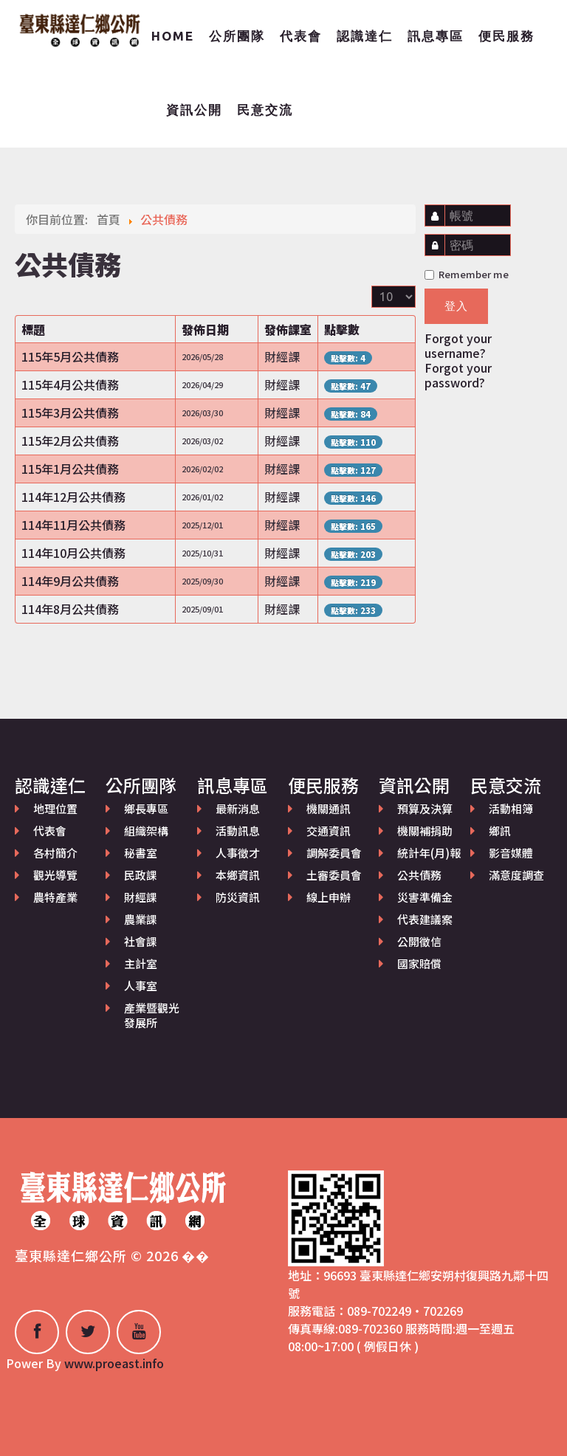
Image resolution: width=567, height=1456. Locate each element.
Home (172, 36)
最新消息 (238, 808)
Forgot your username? (458, 345)
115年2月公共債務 (70, 440)
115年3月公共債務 (70, 412)
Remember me (467, 274)
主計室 (140, 963)
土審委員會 (334, 875)
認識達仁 (365, 36)
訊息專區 (436, 36)
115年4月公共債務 (70, 384)
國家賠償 (419, 963)
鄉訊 (500, 830)
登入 (456, 306)
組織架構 (146, 830)
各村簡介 (55, 852)
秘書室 (140, 852)
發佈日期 (205, 329)
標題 (33, 329)
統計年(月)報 (429, 852)
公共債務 (419, 875)
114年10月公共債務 (73, 553)
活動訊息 (238, 830)
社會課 (140, 941)
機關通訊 (328, 808)
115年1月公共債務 (70, 468)
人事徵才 (238, 852)
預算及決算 (425, 808)
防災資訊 (238, 897)
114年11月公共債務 (73, 525)
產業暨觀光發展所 (151, 1015)
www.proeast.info (114, 1363)
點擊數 (342, 329)
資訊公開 (194, 110)
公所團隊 (237, 36)
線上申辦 (328, 897)
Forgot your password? (458, 375)
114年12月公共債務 (73, 497)
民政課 (140, 875)
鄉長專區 (146, 808)
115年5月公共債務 (70, 356)
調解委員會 (334, 852)
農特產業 (55, 897)
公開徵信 (419, 941)
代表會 (301, 36)
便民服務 (506, 36)
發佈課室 (288, 329)
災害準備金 (425, 897)
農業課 (140, 919)
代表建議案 (425, 919)
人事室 (140, 985)
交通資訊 (328, 830)
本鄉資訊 (238, 875)
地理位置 (55, 808)
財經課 (140, 897)
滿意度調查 (516, 875)
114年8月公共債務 (70, 609)
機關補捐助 (425, 830)
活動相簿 (511, 808)
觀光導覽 (55, 875)
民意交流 (265, 110)
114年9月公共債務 (70, 581)
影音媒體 (511, 852)
